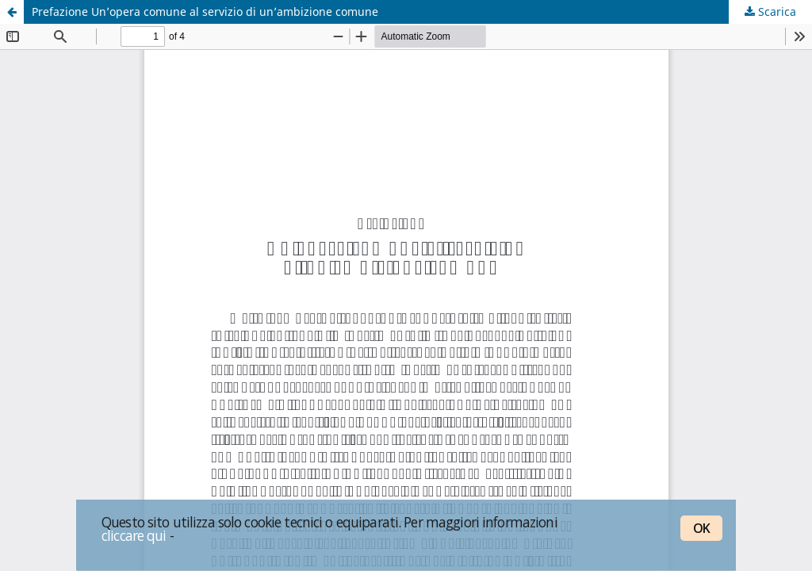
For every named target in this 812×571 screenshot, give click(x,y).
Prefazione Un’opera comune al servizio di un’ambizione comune (205, 11)
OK (701, 528)
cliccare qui (134, 535)
